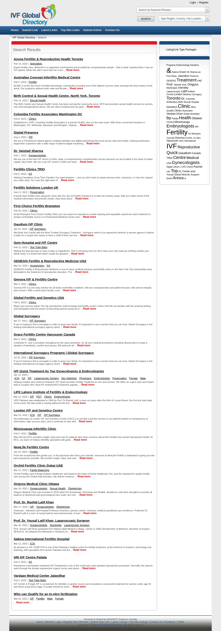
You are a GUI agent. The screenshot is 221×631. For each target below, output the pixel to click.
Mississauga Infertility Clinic (35, 429)
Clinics (178, 110)
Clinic (184, 106)
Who (193, 107)
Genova (180, 137)
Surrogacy (197, 94)
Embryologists (180, 125)
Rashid (198, 166)
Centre (179, 157)
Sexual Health (38, 100)
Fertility (176, 132)
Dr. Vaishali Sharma (28, 151)
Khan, (174, 76)
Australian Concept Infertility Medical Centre (47, 77)
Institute (191, 91)
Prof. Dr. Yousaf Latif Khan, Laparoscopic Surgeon (52, 520)
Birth (180, 102)
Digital (169, 167)
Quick (172, 152)
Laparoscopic (173, 91)
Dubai (186, 113)
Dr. (183, 98)
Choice (189, 167)
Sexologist (55, 525)
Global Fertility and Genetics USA (39, 297)
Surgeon (194, 174)
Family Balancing (39, 470)
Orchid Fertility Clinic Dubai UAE (38, 465)
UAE (199, 80)
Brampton (196, 134)
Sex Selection (69, 378)
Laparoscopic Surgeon (76, 525)
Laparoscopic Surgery (46, 378)
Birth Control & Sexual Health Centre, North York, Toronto (57, 95)
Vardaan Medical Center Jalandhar (39, 575)
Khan (180, 113)
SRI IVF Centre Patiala (30, 557)
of (185, 178)
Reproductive (189, 147)
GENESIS (171, 81)
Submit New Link (99, 621)
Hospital (195, 102)
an (199, 72)
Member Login (53, 621)
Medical (192, 158)
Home (15, 30)
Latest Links (49, 30)
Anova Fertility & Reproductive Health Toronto (48, 59)
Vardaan (171, 113)
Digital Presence (26, 132)
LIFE (183, 167)
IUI (30, 173)
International (190, 141)
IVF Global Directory (23, 37)
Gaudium (184, 153)
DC (180, 171)
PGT (39, 396)
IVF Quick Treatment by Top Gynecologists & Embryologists (59, 371)
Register (204, 2)
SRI (196, 127)
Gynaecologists (37, 155)
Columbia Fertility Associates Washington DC (48, 114)
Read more (72, 70)
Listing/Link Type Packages (181, 49)
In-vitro (197, 138)
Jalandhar (183, 75)
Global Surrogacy (27, 316)
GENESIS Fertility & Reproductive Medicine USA (50, 261)
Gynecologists (185, 162)
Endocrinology (183, 65)
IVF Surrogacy (38, 228)
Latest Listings (119, 621)
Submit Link (30, 30)
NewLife (186, 174)
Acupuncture (37, 265)
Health (185, 117)
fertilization (172, 102)
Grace (182, 71)
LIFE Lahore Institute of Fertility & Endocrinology (51, 392)
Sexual (187, 102)
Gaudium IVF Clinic (28, 224)
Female (133, 378)
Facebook (169, 621)
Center (186, 171)
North (169, 178)
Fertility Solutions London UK (36, 187)
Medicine (187, 94)
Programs (170, 65)
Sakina (175, 72)
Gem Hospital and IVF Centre (35, 242)
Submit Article (92, 30)
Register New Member (75, 621)
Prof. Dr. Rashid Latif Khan (34, 502)
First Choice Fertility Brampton (37, 206)
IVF (171, 146)
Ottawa (197, 118)
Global (177, 174)
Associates (187, 111)
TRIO (169, 158)
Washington (171, 88)
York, (184, 84)
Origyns (192, 84)
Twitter (180, 621)
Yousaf (169, 174)
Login (193, 2)
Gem (181, 141)
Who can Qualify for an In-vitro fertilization (46, 594)
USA (168, 163)
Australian (194, 114)
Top (174, 170)
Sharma (194, 72)
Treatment (187, 79)
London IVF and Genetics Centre (38, 410)
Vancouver (172, 140)
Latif (184, 91)
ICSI (16, 378)
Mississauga (182, 121)
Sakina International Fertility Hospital (41, 539)
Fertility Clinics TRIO (29, 169)
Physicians (85, 378)
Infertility (183, 87)
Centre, (189, 138)
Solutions (194, 65)
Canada (196, 153)
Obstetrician (75, 488)
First (168, 76)
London (178, 94)
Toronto (173, 98)
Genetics (171, 106)
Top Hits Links (70, 30)
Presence (194, 76)
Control (170, 122)
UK (188, 72)
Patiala (175, 118)
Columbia (190, 99)
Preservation (37, 192)
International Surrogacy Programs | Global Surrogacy (54, 353)
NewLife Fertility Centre (31, 447)
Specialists (36, 63)
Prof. (169, 84)
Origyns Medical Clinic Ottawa (36, 484)
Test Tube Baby (38, 247)
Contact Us (112, 30)
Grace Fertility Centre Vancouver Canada (44, 334)
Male (143, 378)
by (168, 117)
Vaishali (177, 85)
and (193, 171)
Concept (170, 138)
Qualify (170, 110)
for (189, 133)
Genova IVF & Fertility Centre (36, 279)
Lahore (176, 167)
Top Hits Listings (138, 621)
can (168, 171)
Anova (178, 178)
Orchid (169, 94)
